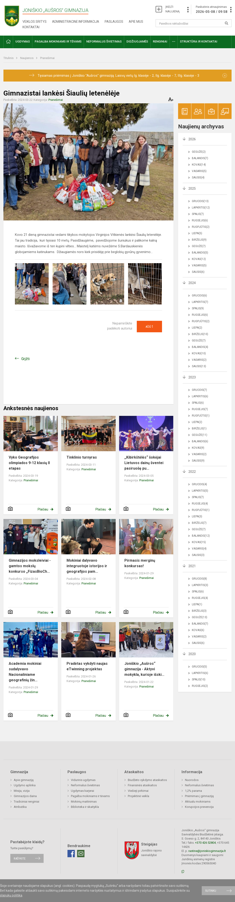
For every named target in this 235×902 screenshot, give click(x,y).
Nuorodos (192, 780)
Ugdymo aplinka (25, 785)
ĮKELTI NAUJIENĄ (172, 9)
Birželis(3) (199, 610)
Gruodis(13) (200, 201)
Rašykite (19, 858)
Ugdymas (22, 41)
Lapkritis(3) (200, 585)
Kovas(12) (199, 259)
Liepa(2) (197, 327)
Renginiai (160, 41)
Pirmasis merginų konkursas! (139, 563)
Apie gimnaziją (24, 780)
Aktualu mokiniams (197, 801)
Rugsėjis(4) (200, 503)
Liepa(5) (197, 233)
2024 (192, 283)
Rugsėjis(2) (200, 686)
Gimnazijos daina (25, 796)
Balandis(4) (200, 347)
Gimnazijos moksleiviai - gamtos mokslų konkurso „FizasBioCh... (30, 566)
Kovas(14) (199, 164)
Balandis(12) (201, 535)
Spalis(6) (198, 402)
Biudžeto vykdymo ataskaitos (147, 780)
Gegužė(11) (199, 435)
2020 (192, 654)
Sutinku (210, 890)
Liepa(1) (197, 604)
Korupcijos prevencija (199, 807)
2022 (192, 472)
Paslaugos (114, 21)
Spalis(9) (198, 308)
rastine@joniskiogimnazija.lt (207, 851)
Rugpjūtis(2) (201, 226)
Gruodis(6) (199, 295)
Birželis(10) (200, 334)
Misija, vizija (22, 790)
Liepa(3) (197, 516)
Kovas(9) (198, 447)
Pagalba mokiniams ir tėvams (58, 41)
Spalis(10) (198, 679)
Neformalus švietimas (104, 41)
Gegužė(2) (199, 151)
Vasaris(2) (199, 359)
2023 (192, 377)
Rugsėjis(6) (200, 220)
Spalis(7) (198, 214)
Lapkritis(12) (201, 207)
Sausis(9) (198, 460)
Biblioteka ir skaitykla (85, 807)
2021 (192, 566)
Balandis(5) (200, 252)
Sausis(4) (198, 177)
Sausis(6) (198, 271)
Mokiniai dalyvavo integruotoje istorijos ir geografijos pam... (87, 566)
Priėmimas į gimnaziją (199, 796)
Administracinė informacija (75, 21)
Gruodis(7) (199, 390)
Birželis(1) (199, 428)
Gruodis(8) (199, 578)
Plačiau (43, 509)
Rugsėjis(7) (200, 409)
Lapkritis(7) (200, 302)
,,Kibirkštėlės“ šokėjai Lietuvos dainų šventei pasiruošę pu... (143, 463)
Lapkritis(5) (200, 490)
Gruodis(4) (199, 484)
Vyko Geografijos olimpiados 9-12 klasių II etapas (29, 463)
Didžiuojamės (137, 41)
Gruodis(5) (199, 666)
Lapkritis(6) (200, 396)
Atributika (20, 807)
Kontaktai (30, 27)
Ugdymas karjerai (82, 790)
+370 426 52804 (205, 842)
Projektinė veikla (138, 796)
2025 (192, 188)
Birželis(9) (199, 239)
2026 (192, 139)
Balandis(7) (200, 158)
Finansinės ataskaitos (142, 785)
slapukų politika (11, 895)
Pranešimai (47, 58)
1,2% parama (193, 790)
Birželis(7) (199, 522)
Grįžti (25, 359)
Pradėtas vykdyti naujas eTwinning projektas (87, 666)
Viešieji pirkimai (138, 790)
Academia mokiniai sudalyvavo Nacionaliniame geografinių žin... (25, 671)
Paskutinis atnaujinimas (211, 9)
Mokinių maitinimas (84, 801)
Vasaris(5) (199, 171)
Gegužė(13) (199, 617)
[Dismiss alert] (224, 75)
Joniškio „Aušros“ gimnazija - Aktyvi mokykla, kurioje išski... (144, 669)
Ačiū (149, 326)
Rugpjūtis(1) (201, 415)
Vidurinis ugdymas (83, 780)
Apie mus (136, 21)
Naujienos (27, 58)
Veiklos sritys (34, 21)
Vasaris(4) (199, 548)
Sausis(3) (198, 555)
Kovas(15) (199, 542)
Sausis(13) (199, 366)
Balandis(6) (200, 441)
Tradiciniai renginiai (26, 801)
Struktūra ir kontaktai (198, 41)
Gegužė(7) (199, 246)
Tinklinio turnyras (82, 457)
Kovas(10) (199, 353)
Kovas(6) (198, 630)
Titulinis (8, 58)
